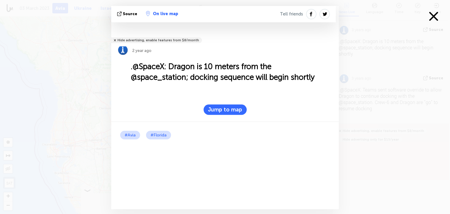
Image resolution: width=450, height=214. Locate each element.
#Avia (130, 135)
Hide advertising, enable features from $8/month (158, 40)
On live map (162, 13)
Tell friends (291, 14)
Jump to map (225, 109)
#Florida (158, 135)
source (127, 14)
